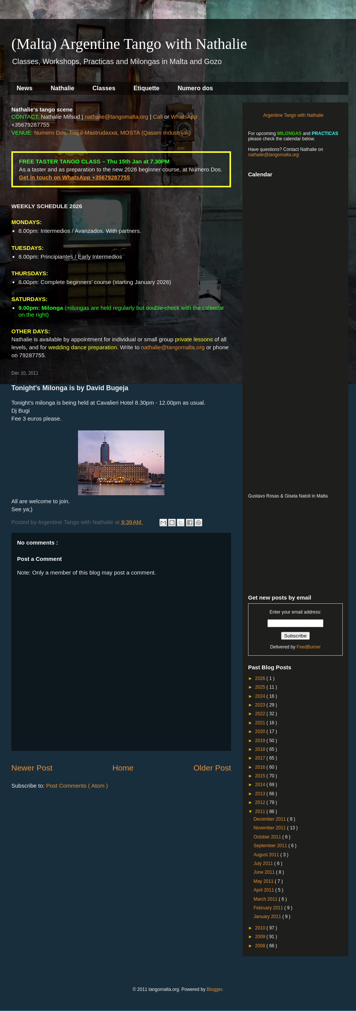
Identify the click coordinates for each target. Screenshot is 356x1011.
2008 (261, 945)
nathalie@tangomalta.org (116, 116)
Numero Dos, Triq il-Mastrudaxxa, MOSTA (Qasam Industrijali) (112, 132)
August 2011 (266, 854)
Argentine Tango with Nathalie (293, 115)
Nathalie (62, 88)
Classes (104, 88)
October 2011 (267, 837)
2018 (261, 749)
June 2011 (264, 872)
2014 (261, 784)
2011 (261, 811)
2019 (261, 740)
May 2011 (264, 881)
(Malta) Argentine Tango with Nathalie (129, 43)
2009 (261, 936)
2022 (261, 713)
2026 (261, 678)
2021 (261, 722)
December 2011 (270, 819)
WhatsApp (184, 116)
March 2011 (266, 899)
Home (123, 767)
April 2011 (264, 890)
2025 (261, 687)
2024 (261, 696)
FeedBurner (308, 647)
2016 (261, 767)
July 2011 (263, 863)
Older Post (212, 767)
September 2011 (270, 845)
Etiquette (146, 88)
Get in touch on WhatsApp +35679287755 (74, 177)
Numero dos (195, 88)
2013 (261, 793)
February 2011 (268, 908)
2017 (261, 758)
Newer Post (32, 767)
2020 (261, 731)
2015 (261, 776)
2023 (261, 705)
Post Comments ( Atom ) (77, 785)
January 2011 (267, 916)
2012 (261, 802)
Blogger (214, 989)
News (25, 88)
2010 (261, 928)
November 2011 (270, 827)
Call (158, 116)
